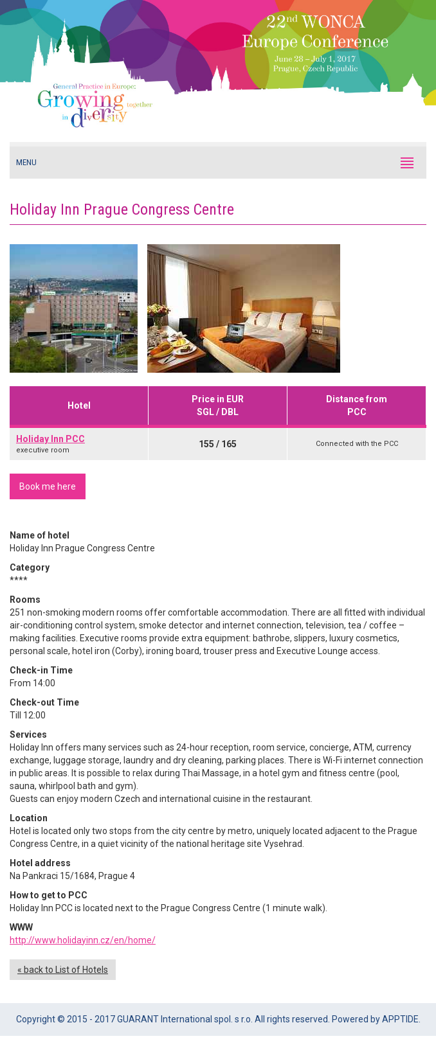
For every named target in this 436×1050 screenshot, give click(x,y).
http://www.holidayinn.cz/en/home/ (83, 940)
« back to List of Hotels (62, 970)
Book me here (47, 486)
